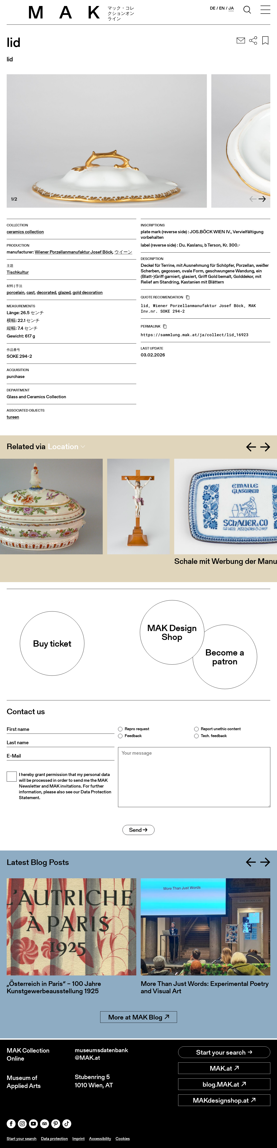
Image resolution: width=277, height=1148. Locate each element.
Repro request (137, 729)
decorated (46, 292)
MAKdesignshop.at (224, 1100)
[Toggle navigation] (265, 10)
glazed (64, 292)
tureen (13, 417)
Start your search (224, 1052)
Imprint (78, 1139)
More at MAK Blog (138, 1018)
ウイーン (123, 252)
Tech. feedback (214, 736)
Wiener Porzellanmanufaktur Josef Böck (73, 252)
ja (231, 8)
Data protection (54, 1139)
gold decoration (88, 292)
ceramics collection (25, 232)
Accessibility (100, 1139)
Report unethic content (221, 729)
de (212, 8)
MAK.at (224, 1068)
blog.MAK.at (224, 1084)
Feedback (133, 736)
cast (30, 292)
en (222, 8)
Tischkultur (18, 272)
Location (63, 446)
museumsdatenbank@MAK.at (102, 1055)
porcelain (15, 292)
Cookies (123, 1139)
